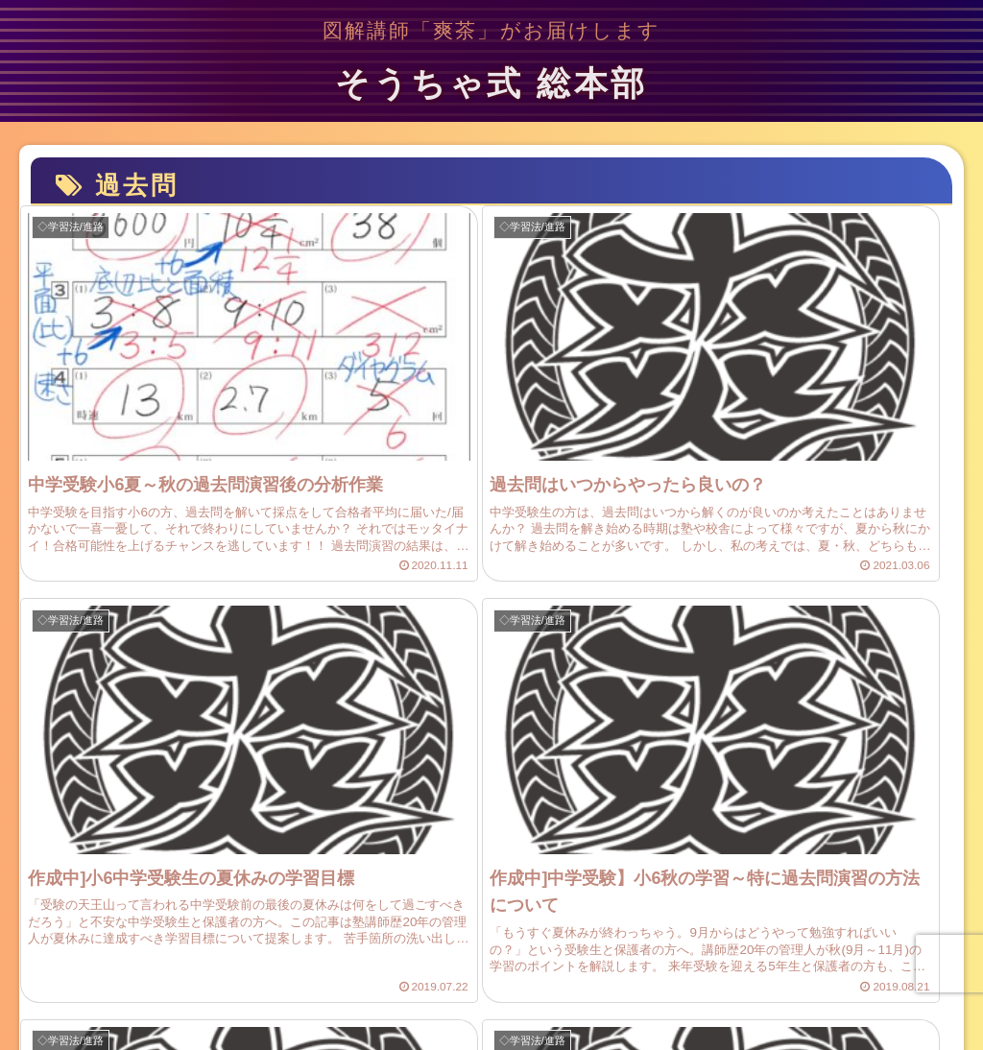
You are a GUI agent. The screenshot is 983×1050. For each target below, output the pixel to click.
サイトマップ (347, 974)
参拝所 (683, 974)
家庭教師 (751, 974)
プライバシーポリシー (576, 974)
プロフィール (246, 974)
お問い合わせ (448, 974)
